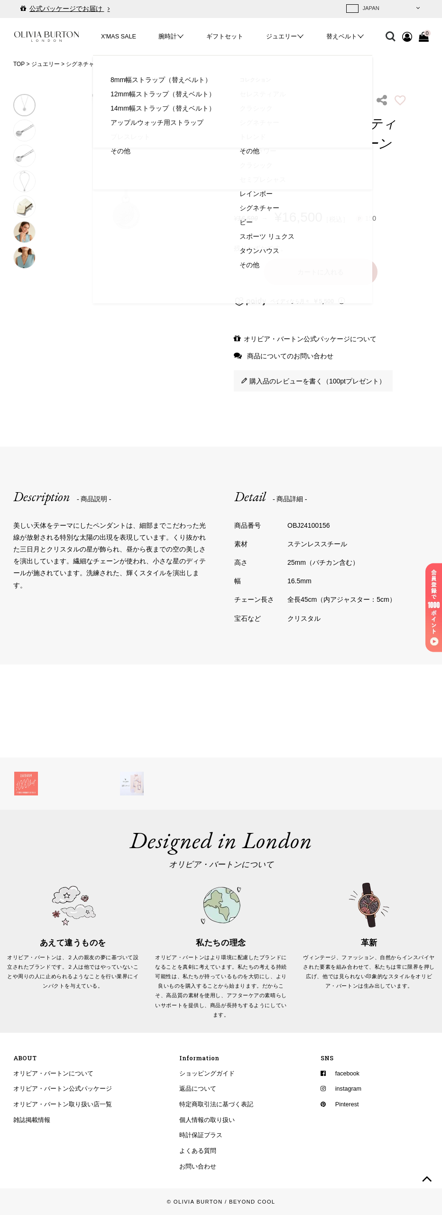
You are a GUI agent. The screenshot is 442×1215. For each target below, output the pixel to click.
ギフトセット (224, 36)
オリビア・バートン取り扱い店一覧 (62, 1104)
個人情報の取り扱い (207, 1119)
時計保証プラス (200, 1135)
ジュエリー (281, 36)
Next (202, 181)
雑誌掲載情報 (31, 1119)
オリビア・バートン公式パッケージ (62, 1088)
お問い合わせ (197, 1166)
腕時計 (167, 36)
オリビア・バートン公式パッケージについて (310, 339)
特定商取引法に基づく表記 (216, 1104)
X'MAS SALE (118, 36)
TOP (19, 64)
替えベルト (341, 36)
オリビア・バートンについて (53, 1073)
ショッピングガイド (207, 1073)
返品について (197, 1088)
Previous (49, 181)
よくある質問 (197, 1151)
